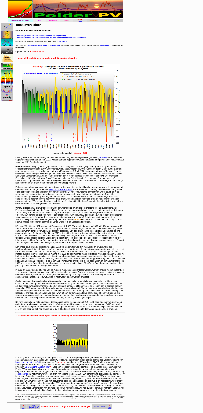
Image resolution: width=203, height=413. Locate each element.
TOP (23, 408)
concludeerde (21, 374)
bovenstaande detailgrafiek (27, 362)
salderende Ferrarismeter (60, 189)
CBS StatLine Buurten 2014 (37, 367)
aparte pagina (62, 41)
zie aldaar (103, 157)
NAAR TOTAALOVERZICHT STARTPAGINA (33, 406)
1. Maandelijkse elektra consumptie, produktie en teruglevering (40, 35)
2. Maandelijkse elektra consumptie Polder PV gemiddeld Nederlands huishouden (50, 37)
